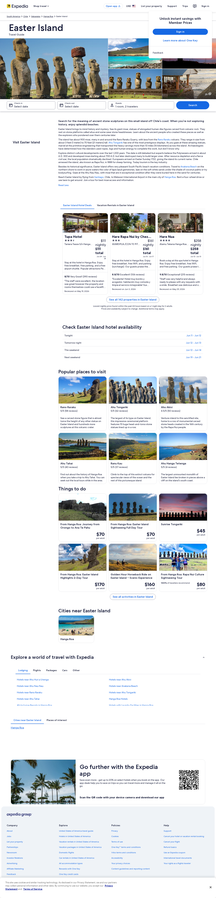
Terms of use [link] (117, 841)
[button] (108, 657)
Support (172, 6)
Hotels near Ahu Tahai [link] (28, 698)
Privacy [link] (114, 831)
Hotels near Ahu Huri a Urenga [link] (33, 679)
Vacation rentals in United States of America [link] (79, 841)
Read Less (63, 185)
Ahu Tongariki (116, 142)
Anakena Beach (189, 166)
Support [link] (167, 831)
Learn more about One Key (180, 40)
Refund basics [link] (170, 847)
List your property (151, 6)
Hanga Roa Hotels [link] (118, 698)
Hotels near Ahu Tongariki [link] (122, 692)
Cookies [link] (115, 836)
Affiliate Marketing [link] (15, 868)
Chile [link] (25, 16)
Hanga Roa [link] (48, 16)
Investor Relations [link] (15, 858)
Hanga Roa (170, 177)
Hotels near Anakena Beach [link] (123, 686)
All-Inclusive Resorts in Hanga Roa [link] (34, 705)
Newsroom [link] (12, 852)
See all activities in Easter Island (133, 596)
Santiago (99, 177)
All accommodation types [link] (71, 863)
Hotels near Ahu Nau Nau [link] (30, 686)
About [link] (9, 831)
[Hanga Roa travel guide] (76, 629)
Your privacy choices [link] (120, 863)
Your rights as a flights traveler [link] (177, 863)
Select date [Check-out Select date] (72, 106)
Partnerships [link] (12, 847)
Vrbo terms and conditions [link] (123, 852)
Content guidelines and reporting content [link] (130, 868)
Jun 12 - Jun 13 (193, 342)
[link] (180, 52)
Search (192, 105)
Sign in (205, 6)
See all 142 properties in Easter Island (132, 299)
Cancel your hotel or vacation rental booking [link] (184, 836)
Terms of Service (32, 889)
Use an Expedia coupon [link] (174, 852)
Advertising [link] (12, 863)
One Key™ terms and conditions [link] (126, 847)
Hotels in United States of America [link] (74, 836)
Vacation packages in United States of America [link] (80, 847)
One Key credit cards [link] (68, 874)
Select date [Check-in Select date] (21, 106)
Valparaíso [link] (35, 16)
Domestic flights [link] (66, 852)
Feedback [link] (11, 874)
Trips (185, 6)
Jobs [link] (9, 836)
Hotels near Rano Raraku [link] (29, 692)
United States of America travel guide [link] (76, 831)
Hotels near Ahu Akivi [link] (120, 679)
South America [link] (13, 16)
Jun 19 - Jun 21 (193, 357)
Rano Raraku (164, 139)
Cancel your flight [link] (172, 841)
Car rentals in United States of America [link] (76, 858)
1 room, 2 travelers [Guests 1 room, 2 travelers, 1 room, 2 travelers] (126, 106)
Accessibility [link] (117, 858)
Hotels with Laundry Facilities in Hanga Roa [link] (131, 705)
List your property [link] (15, 841)
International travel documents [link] (178, 858)
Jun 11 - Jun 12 (193, 335)
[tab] (77, 205)
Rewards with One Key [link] (69, 868)
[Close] (210, 887)
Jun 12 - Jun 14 (193, 350)
